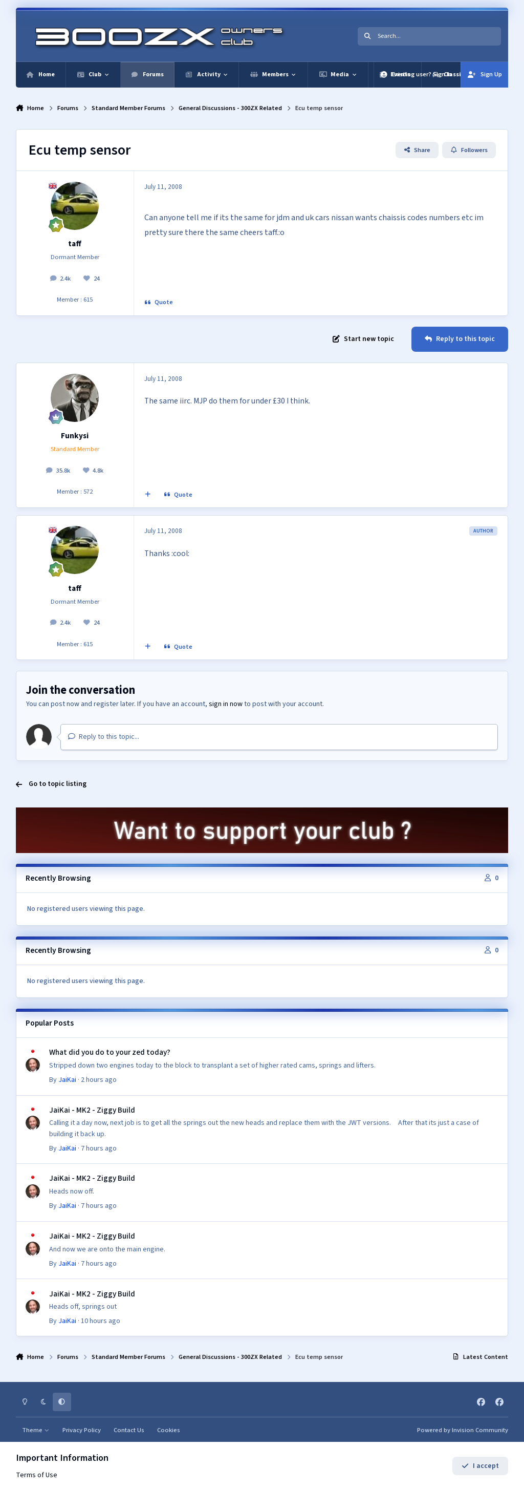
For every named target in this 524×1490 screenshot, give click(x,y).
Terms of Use (36, 1475)
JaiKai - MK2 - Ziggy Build (92, 1109)
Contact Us (129, 1430)
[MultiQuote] (147, 494)
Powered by (462, 1430)
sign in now (226, 704)
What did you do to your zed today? (109, 1052)
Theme (35, 1430)
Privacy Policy (81, 1430)
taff (74, 243)
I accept (480, 1466)
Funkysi (75, 435)
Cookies (168, 1430)
